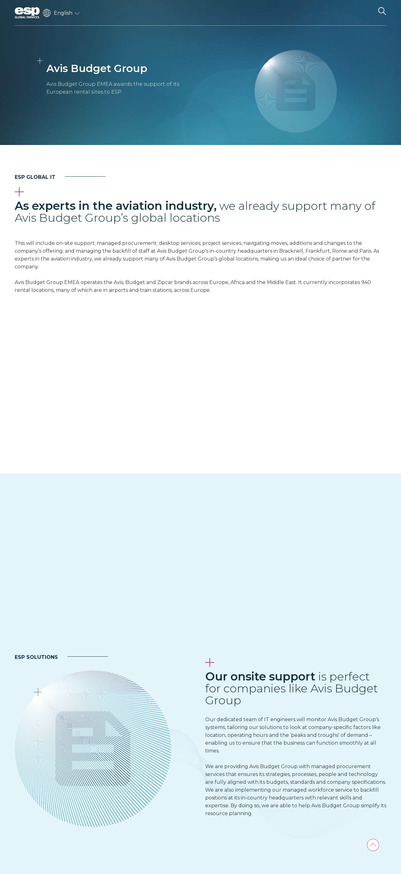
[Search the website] (382, 13)
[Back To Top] (373, 845)
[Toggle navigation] (366, 13)
